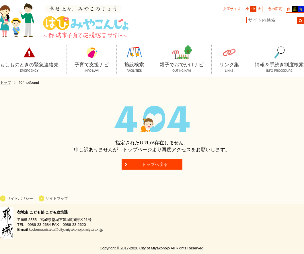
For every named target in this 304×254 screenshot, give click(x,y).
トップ (5, 82)
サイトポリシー (20, 198)
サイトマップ (57, 198)
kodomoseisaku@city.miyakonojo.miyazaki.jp (66, 229)
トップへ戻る (155, 164)
